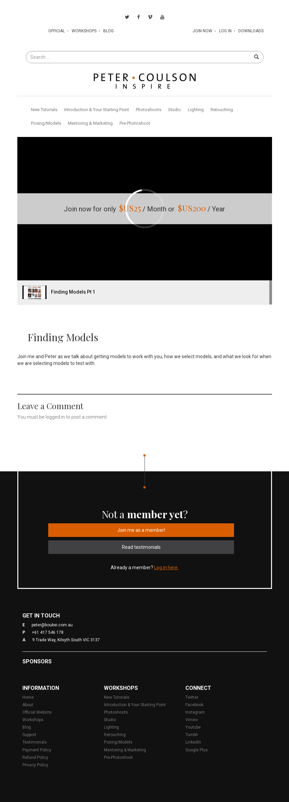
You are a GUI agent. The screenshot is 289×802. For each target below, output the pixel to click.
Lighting (196, 109)
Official (56, 31)
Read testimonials (141, 547)
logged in (55, 417)
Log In (225, 31)
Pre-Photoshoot (135, 123)
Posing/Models (46, 123)
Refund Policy (35, 757)
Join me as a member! (141, 530)
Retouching (222, 109)
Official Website (37, 712)
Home (28, 697)
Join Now (202, 31)
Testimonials (34, 742)
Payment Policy (36, 750)
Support (29, 734)
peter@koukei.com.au (52, 625)
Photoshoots (148, 109)
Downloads (251, 31)
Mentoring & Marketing (90, 123)
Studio (174, 109)
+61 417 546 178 (48, 632)
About (27, 704)
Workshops (84, 31)
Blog (108, 31)
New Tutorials (44, 109)
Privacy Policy (35, 765)
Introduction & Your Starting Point (96, 109)
